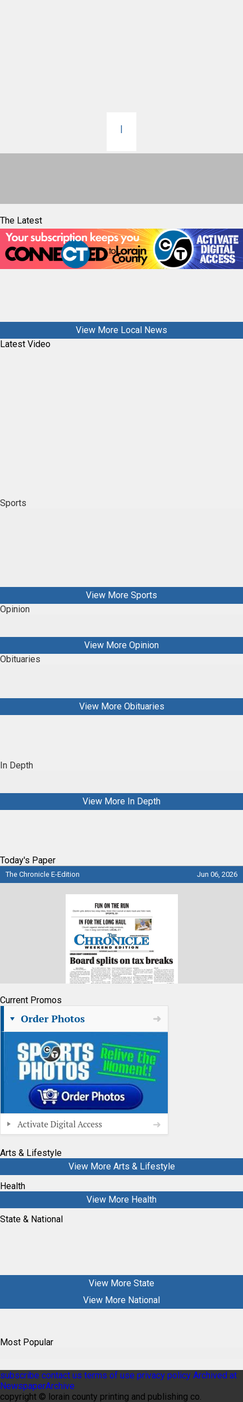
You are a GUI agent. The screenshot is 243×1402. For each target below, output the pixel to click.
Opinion (15, 609)
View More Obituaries (121, 706)
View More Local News (121, 330)
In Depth (16, 765)
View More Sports (121, 595)
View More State (121, 1283)
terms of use (110, 1375)
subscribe (19, 1375)
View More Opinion (121, 645)
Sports (13, 503)
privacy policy (164, 1375)
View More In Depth (121, 801)
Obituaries (20, 659)
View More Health (121, 1199)
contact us (62, 1375)
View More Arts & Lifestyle (121, 1166)
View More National (121, 1300)
